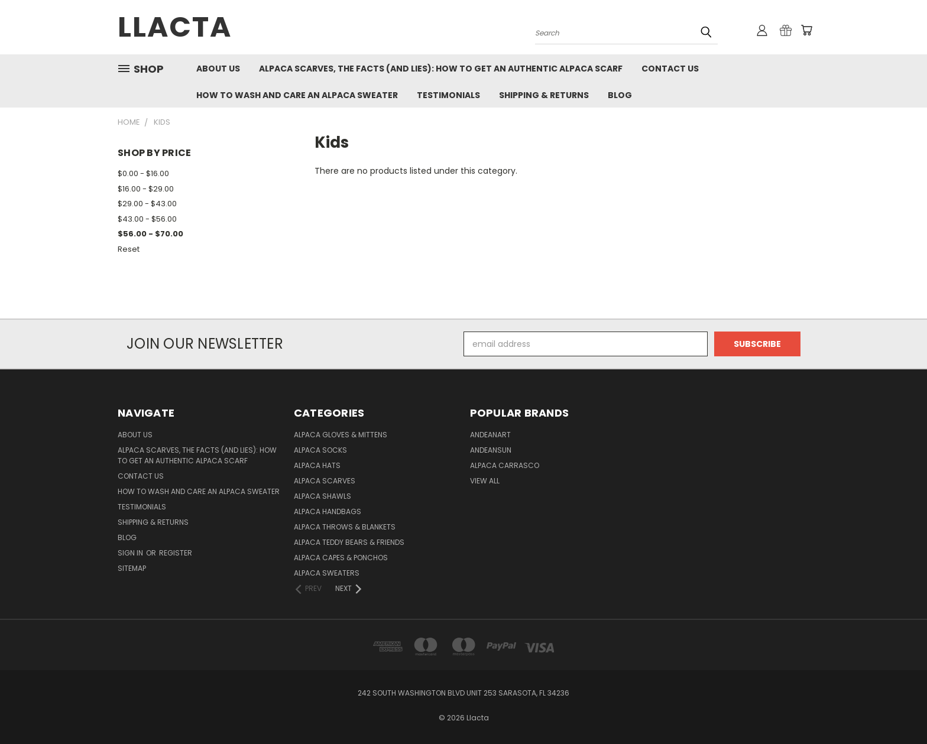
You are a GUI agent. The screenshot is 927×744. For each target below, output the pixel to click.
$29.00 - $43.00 (147, 203)
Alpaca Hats (317, 465)
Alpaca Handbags (327, 511)
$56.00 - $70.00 (150, 233)
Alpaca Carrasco (504, 465)
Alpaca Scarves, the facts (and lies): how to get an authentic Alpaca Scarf (441, 68)
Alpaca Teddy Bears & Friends (349, 542)
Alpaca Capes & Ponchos (341, 558)
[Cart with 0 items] (806, 30)
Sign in (131, 553)
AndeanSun (490, 450)
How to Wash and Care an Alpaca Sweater (297, 95)
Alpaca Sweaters (326, 573)
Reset (129, 249)
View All (485, 481)
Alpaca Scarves (324, 481)
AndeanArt (490, 435)
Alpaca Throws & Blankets (345, 527)
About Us (218, 68)
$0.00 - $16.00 (143, 173)
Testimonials (448, 95)
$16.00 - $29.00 (146, 188)
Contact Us (670, 68)
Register (175, 553)
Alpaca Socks (320, 450)
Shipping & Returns (544, 95)
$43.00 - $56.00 (147, 219)
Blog (620, 95)
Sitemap (132, 568)
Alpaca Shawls (322, 496)
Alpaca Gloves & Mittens (340, 435)
